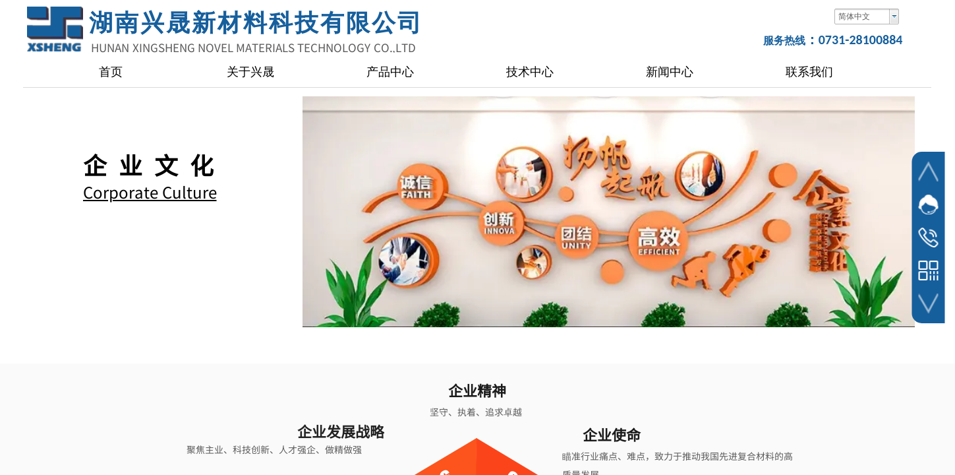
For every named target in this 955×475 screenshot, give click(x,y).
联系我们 (809, 72)
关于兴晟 (250, 72)
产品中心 (390, 72)
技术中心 (530, 72)
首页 (111, 72)
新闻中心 (669, 72)
